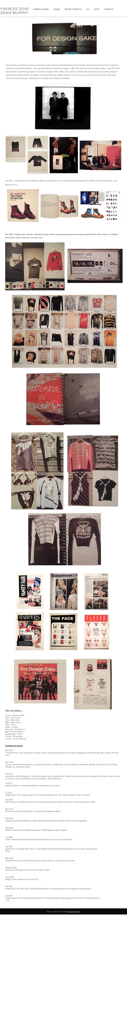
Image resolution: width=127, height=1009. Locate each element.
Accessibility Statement (73, 911)
